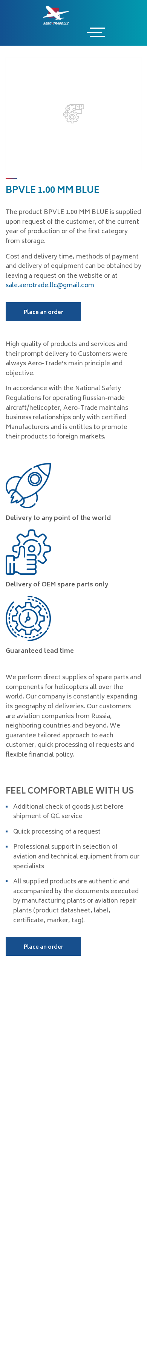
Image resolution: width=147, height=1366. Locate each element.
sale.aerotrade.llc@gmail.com (50, 285)
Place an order (43, 312)
